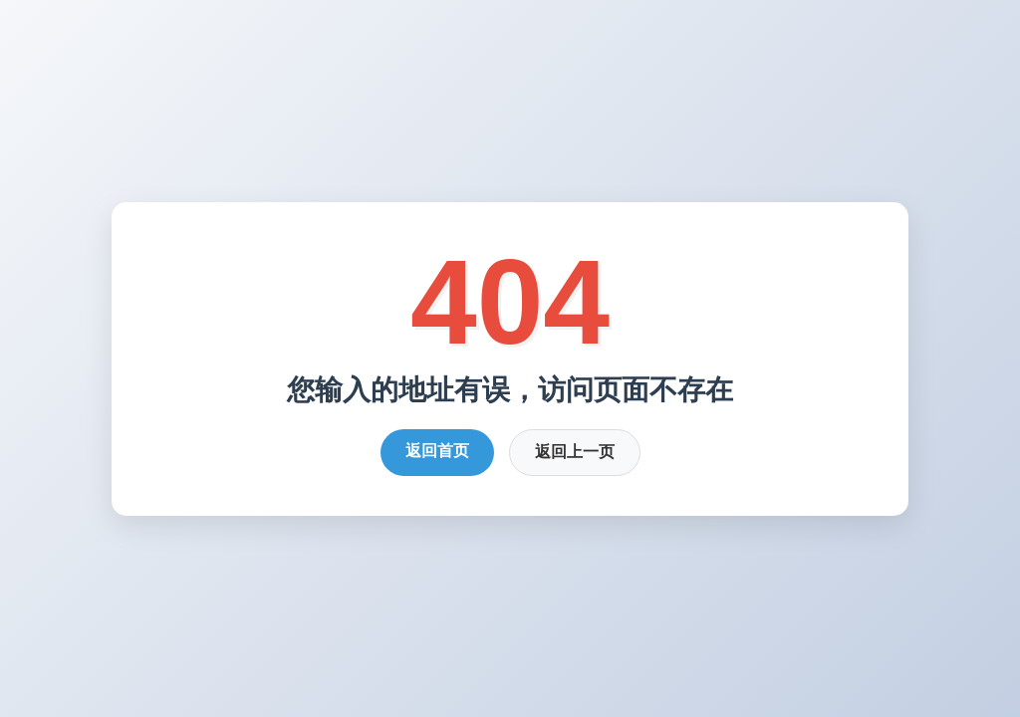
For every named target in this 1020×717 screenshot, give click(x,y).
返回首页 (437, 450)
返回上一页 (575, 451)
